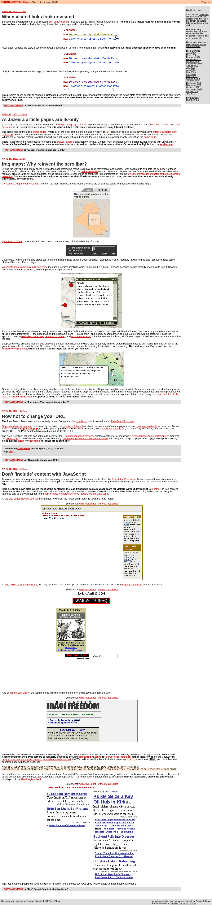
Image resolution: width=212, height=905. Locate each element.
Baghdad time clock (132, 584)
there (105, 428)
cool (10, 451)
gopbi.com (81, 421)
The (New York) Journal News (21, 584)
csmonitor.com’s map (14, 348)
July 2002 (190, 94)
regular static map (21, 396)
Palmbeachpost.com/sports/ (79, 435)
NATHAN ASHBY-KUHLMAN (15, 2)
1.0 (197, 100)
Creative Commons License (183, 903)
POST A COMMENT (13, 105)
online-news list (89, 171)
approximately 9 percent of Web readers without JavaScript (77, 493)
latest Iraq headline (90, 756)
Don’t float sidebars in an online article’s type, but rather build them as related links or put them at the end (197, 19)
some (115, 428)
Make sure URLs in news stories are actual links (197, 44)
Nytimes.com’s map (12, 241)
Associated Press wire (124, 479)
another (156, 488)
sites (121, 428)
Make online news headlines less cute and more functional (197, 35)
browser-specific (65, 141)
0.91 (193, 100)
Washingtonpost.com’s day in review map (24, 266)
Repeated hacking (159, 124)
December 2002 (193, 83)
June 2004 (191, 53)
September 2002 (194, 89)
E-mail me (206, 2)
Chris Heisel (23, 448)
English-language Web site (72, 124)
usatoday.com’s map (32, 336)
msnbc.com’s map (81, 336)
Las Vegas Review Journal (23, 498)
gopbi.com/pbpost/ (73, 426)
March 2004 (191, 55)
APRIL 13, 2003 (14, 411)
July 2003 (190, 68)
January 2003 (192, 81)
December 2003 (193, 59)
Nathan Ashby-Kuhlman (199, 900)
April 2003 (191, 74)
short (21, 440)
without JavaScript (108, 503)
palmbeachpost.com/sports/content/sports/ (85, 438)
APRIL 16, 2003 (14, 159)
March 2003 (191, 76)
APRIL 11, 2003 (14, 469)
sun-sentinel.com (58, 21)
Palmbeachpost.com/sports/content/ (149, 435)
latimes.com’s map (55, 336)
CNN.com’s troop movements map (20, 183)
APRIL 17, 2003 (14, 114)
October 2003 (192, 61)
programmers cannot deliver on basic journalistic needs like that (36, 759)
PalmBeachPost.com (122, 421)
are (110, 428)
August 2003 (192, 66)
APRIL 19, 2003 (14, 11)
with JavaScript (87, 503)
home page (150, 136)
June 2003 (191, 70)
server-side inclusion (118, 756)
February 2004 (193, 57)
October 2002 (192, 87)
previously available (146, 426)
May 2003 (191, 72)
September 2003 (194, 64)
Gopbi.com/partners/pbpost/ (17, 426)
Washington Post (31, 778)
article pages (39, 131)
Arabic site (166, 144)
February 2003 (193, 78)
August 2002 (192, 91)
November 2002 (193, 85)
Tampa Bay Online (20, 692)
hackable (34, 440)
